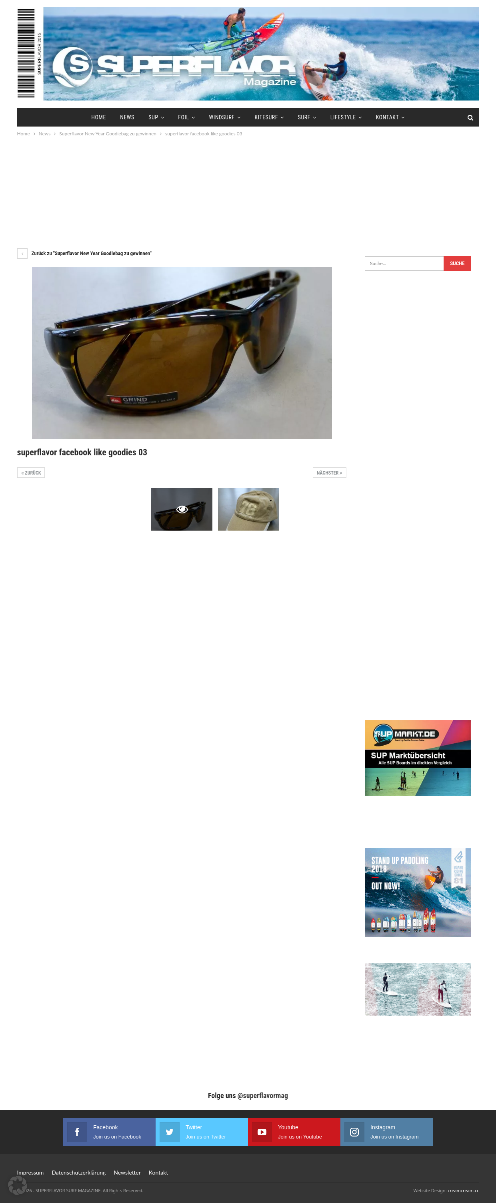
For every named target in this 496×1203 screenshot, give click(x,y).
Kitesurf (266, 117)
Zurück (31, 473)
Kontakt (387, 117)
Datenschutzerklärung (79, 1172)
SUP (153, 117)
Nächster (329, 473)
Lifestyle (343, 117)
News (127, 117)
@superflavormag (263, 1095)
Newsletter (127, 1172)
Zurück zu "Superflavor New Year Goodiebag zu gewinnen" (84, 253)
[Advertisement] (248, 192)
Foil (183, 117)
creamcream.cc (463, 1190)
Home (98, 117)
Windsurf (221, 117)
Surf (304, 117)
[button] (17, 1185)
